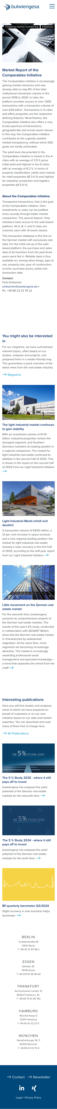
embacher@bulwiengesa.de (20, 286)
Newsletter (41, 1077)
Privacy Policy (33, 1097)
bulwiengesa (26, 8)
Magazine (14, 375)
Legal (19, 1097)
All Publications (18, 733)
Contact (18, 1077)
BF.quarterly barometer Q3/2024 (25, 906)
